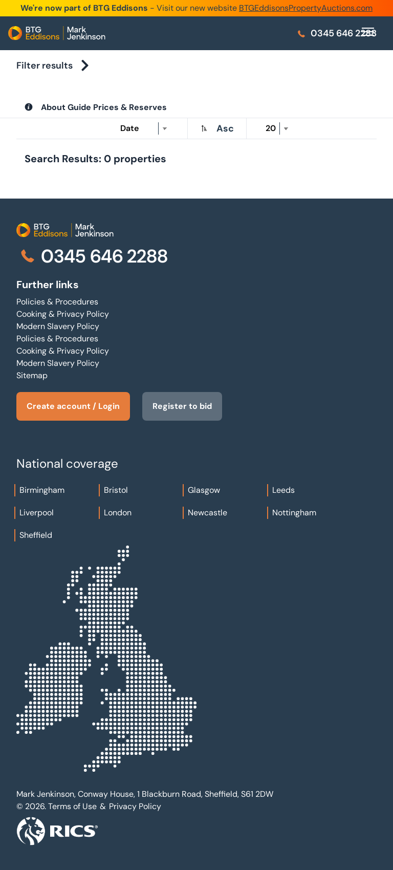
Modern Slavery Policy (57, 326)
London (118, 512)
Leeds (283, 490)
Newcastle (207, 512)
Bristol (116, 490)
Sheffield (35, 535)
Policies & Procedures (57, 301)
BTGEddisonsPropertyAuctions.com (306, 8)
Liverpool (36, 512)
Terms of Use (72, 806)
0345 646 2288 (336, 33)
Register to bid (182, 406)
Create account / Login (73, 406)
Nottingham (294, 512)
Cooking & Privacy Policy (62, 314)
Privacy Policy (135, 806)
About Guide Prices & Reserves (104, 107)
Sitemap (32, 375)
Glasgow (204, 490)
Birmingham (41, 490)
